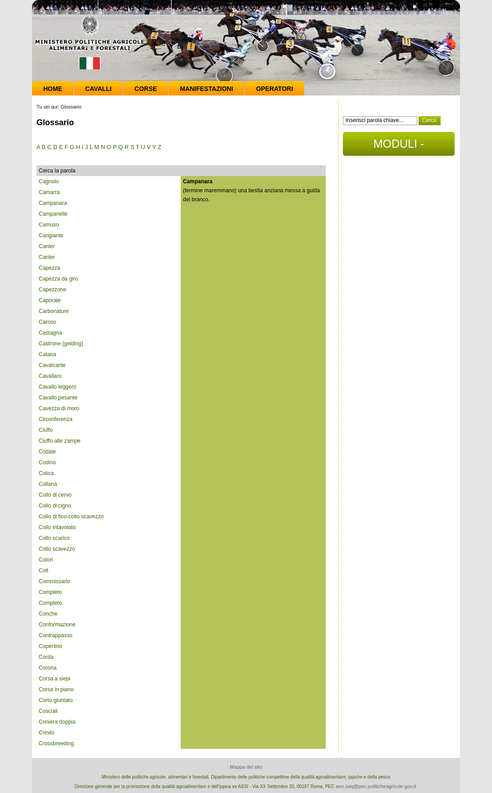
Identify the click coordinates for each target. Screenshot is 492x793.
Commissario (54, 581)
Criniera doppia (57, 722)
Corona (47, 668)
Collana (48, 484)
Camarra (49, 192)
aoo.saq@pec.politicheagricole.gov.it (376, 786)
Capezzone (52, 289)
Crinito (47, 733)
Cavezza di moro (59, 408)
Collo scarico (54, 538)
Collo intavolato (57, 527)
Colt (43, 570)
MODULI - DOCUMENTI (398, 146)
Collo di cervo (55, 495)
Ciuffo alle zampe (60, 441)
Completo (50, 592)
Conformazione (57, 624)
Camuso (49, 225)
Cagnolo (49, 181)
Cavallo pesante (58, 397)
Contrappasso (56, 635)
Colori (46, 560)
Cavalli (98, 88)
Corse (146, 88)
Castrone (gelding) (61, 343)
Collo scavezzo (57, 549)
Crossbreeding (56, 743)
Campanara (53, 203)
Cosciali (48, 711)
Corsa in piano (56, 689)
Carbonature (54, 311)
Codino (47, 462)
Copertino (50, 646)
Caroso (47, 322)
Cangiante (51, 235)
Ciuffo (46, 430)
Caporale (50, 300)
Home (52, 88)
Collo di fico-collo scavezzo (71, 516)
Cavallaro (50, 376)
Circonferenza (56, 419)
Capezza (49, 268)
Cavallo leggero (57, 387)
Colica (46, 473)
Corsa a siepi (54, 678)
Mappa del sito (246, 767)
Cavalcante (52, 365)
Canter (47, 246)
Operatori (274, 88)
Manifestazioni (206, 88)
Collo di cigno (55, 506)
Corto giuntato (56, 700)
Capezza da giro (58, 279)
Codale (47, 452)
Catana (47, 354)
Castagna (50, 333)
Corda (46, 657)
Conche (48, 614)
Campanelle (53, 214)
